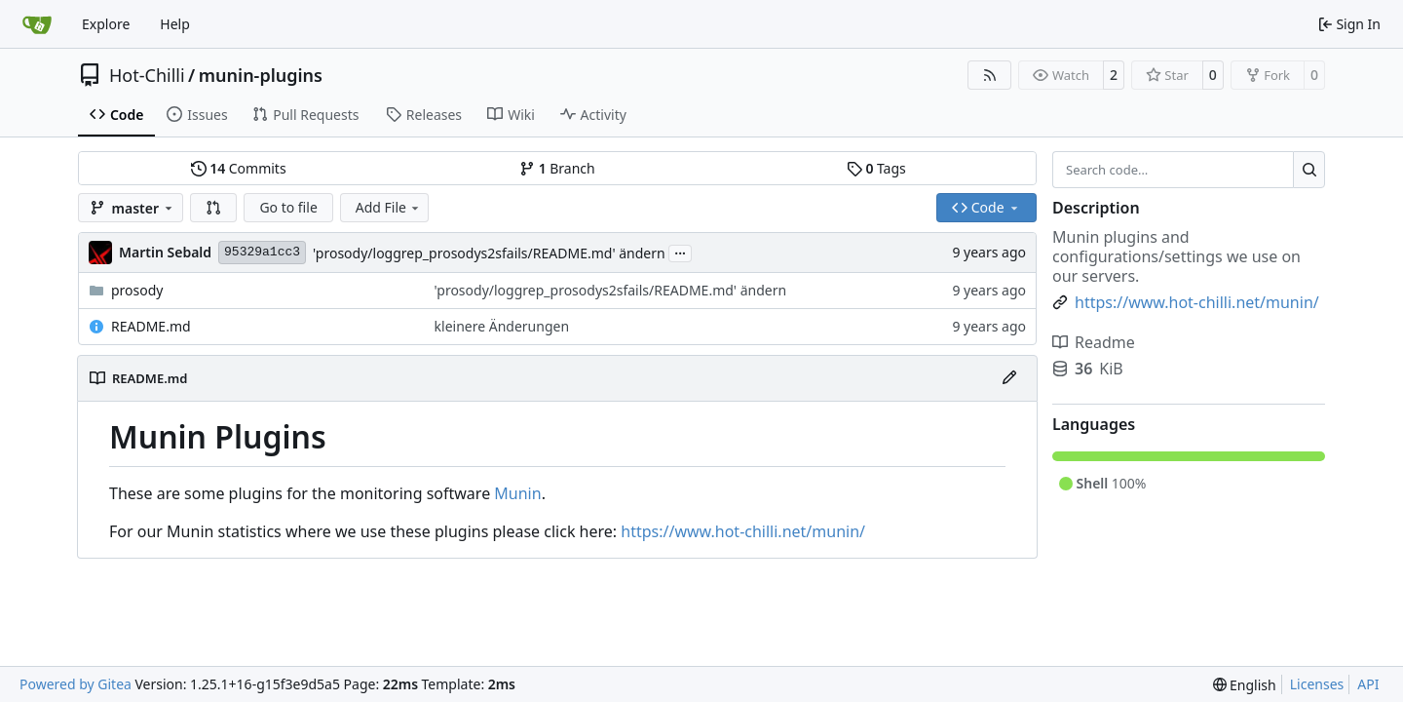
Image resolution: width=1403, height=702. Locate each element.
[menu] (1244, 685)
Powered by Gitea (75, 684)
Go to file (288, 207)
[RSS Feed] (989, 75)
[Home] (37, 24)
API (1368, 684)
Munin (517, 493)
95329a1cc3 (262, 252)
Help (175, 24)
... (680, 251)
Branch (557, 168)
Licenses (1317, 684)
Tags (876, 168)
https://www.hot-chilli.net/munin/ (743, 531)
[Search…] (1309, 169)
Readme (1093, 342)
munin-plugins (260, 75)
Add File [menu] (389, 207)
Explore (106, 24)
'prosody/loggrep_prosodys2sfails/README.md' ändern (489, 253)
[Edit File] (1009, 378)
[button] (213, 207)
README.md (151, 326)
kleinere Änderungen (502, 326)
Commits (238, 168)
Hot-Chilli (147, 75)
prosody (137, 290)
